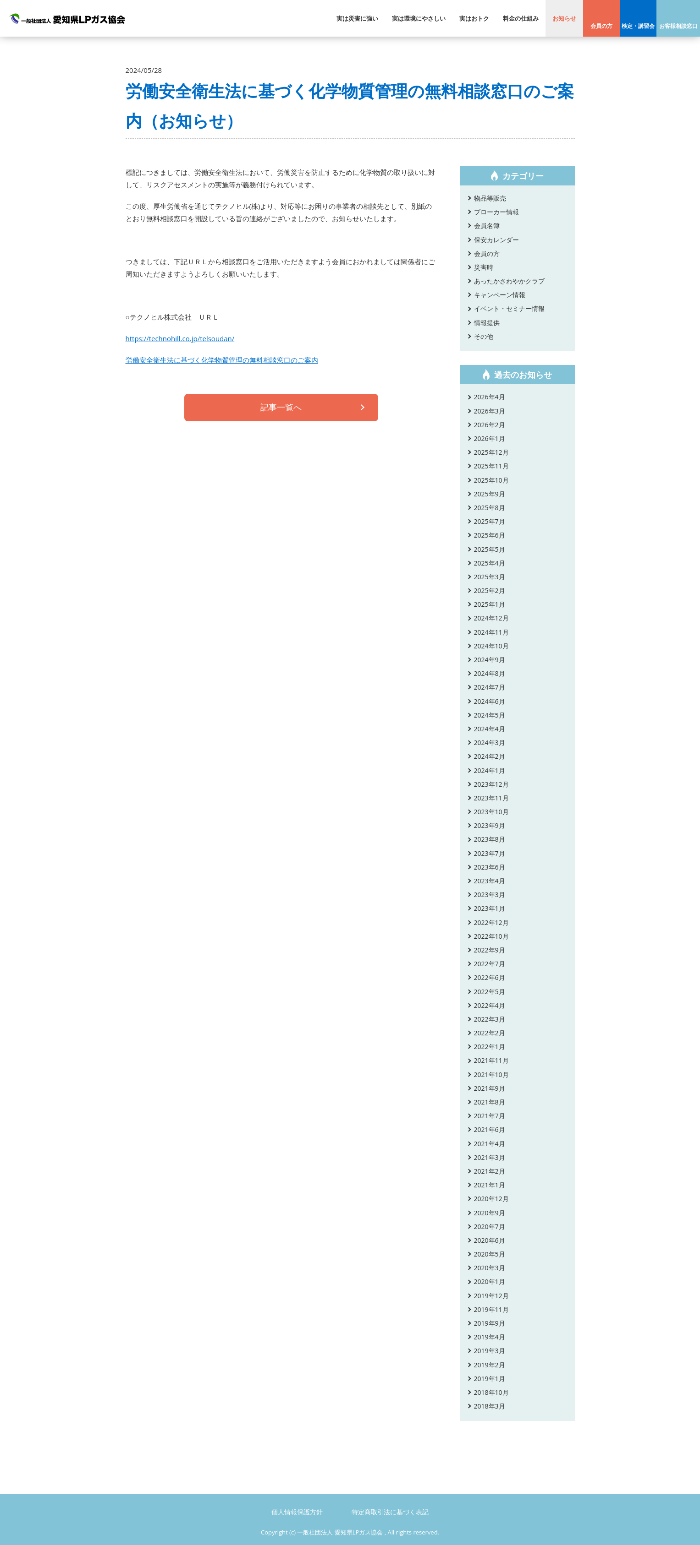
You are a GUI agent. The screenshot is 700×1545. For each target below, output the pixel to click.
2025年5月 (489, 549)
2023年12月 (491, 784)
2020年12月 (491, 1198)
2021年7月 (489, 1115)
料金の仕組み (521, 18)
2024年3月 (489, 742)
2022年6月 (489, 977)
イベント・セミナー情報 (509, 308)
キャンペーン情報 (499, 294)
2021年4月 (489, 1143)
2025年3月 (489, 576)
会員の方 (601, 26)
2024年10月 (491, 646)
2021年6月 (489, 1129)
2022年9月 (489, 950)
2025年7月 (489, 521)
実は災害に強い (357, 18)
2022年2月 (489, 1032)
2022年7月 (489, 963)
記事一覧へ (281, 408)
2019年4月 (489, 1337)
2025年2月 (489, 590)
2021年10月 (491, 1074)
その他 (483, 336)
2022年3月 (489, 1019)
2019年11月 (491, 1309)
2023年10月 (491, 811)
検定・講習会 (638, 26)
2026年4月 (489, 396)
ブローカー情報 (496, 211)
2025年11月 (491, 466)
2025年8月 (489, 507)
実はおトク (474, 18)
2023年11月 (491, 798)
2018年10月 (491, 1392)
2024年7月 (489, 687)
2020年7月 (489, 1226)
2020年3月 (489, 1267)
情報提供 (487, 322)
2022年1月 (489, 1046)
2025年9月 (489, 494)
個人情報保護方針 (297, 1511)
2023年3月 (489, 894)
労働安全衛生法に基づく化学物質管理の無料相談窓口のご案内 (222, 359)
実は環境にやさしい (419, 18)
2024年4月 (489, 728)
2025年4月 (489, 563)
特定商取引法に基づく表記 (390, 1511)
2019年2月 (489, 1364)
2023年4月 (489, 880)
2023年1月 (489, 908)
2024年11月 (491, 632)
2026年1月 (489, 438)
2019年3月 (489, 1350)
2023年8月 (489, 839)
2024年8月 (489, 673)
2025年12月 (491, 452)
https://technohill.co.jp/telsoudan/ (180, 338)
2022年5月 (489, 991)
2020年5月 (489, 1254)
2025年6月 (489, 535)
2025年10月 (491, 480)
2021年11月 (491, 1060)
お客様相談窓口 (678, 26)
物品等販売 (490, 198)
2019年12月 (491, 1295)
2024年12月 (491, 618)
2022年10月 (491, 936)
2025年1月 (489, 604)
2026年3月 (489, 411)
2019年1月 (489, 1378)
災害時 (483, 267)
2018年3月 (489, 1406)
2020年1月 (489, 1281)
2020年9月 (489, 1212)
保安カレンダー (496, 239)
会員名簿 (487, 225)
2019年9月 (489, 1323)
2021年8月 (489, 1102)
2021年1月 (489, 1185)
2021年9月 (489, 1088)
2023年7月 (489, 853)
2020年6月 (489, 1240)
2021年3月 (489, 1157)
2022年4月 (489, 1005)
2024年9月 (489, 659)
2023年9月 (489, 825)
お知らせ (564, 18)
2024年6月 (489, 701)
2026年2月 (489, 424)
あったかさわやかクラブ (509, 281)
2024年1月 (489, 770)
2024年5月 (489, 715)
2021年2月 (489, 1171)
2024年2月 (489, 756)
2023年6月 (489, 867)
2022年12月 (491, 922)
